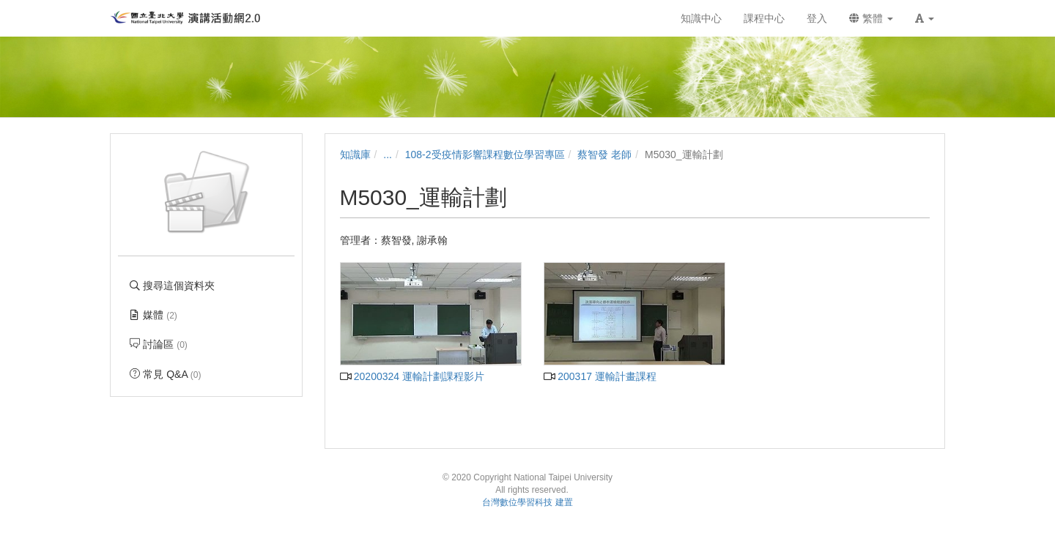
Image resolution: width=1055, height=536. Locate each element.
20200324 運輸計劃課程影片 (412, 376)
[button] (924, 18)
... (387, 154)
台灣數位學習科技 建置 (527, 502)
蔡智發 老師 (604, 154)
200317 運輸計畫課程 (600, 376)
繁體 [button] (871, 18)
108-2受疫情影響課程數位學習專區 (485, 154)
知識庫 (355, 154)
